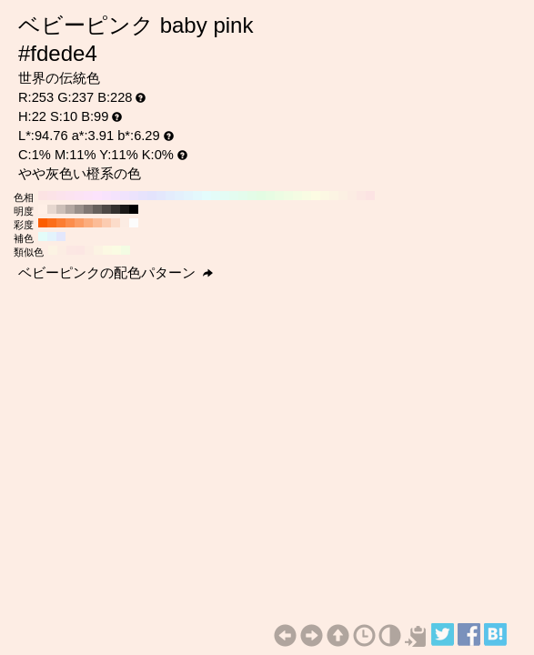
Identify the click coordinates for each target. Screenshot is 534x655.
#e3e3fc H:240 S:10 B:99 (151, 195)
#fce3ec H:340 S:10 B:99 (60, 195)
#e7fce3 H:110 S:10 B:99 (270, 195)
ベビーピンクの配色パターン (115, 273)
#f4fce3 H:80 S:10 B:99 (297, 195)
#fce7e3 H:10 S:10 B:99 (361, 195)
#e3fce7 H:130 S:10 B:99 (252, 195)
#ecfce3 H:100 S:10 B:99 (279, 195)
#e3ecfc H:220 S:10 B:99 (170, 195)
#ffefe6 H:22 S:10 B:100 (42, 209)
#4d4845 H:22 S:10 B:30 (106, 209)
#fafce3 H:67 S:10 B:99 (116, 250)
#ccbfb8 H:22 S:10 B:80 (60, 209)
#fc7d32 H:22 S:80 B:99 (60, 222)
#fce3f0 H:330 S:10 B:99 (70, 195)
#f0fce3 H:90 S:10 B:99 (288, 195)
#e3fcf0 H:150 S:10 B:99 (233, 195)
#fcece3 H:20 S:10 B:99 (352, 195)
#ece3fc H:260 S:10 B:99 (133, 195)
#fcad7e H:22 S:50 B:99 (88, 222)
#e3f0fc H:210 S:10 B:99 (179, 195)
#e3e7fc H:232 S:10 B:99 (60, 236)
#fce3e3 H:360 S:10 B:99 (42, 195)
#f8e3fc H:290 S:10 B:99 (106, 195)
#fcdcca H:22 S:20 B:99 (115, 222)
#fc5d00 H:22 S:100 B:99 (42, 222)
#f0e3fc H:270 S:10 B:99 (124, 195)
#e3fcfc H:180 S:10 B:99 (206, 195)
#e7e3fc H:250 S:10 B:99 (142, 195)
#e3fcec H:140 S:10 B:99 (242, 195)
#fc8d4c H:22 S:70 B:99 (70, 222)
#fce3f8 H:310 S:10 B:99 (88, 195)
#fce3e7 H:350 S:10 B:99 (51, 195)
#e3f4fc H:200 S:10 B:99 (188, 195)
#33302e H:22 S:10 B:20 (115, 209)
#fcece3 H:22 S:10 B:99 (124, 222)
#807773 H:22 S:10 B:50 (88, 209)
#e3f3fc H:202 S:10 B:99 (51, 236)
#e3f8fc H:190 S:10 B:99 (197, 195)
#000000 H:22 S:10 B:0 (133, 209)
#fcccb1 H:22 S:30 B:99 (106, 222)
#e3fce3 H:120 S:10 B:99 (261, 195)
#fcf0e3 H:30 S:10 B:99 (343, 195)
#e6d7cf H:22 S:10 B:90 (51, 209)
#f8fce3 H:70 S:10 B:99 (306, 195)
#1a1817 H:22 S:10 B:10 (124, 209)
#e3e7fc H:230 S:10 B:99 (161, 195)
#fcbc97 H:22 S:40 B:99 (97, 222)
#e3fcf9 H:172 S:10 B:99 (42, 236)
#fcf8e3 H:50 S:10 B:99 (324, 195)
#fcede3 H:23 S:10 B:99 (61, 250)
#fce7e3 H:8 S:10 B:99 (71, 250)
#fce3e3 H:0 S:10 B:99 (370, 195)
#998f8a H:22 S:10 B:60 (79, 209)
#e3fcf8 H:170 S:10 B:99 (215, 195)
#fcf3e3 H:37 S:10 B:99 (98, 250)
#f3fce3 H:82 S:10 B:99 (125, 250)
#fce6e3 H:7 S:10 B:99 (80, 250)
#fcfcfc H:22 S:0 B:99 (133, 222)
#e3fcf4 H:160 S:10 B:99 (224, 195)
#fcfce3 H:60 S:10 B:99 (315, 195)
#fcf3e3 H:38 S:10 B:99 (52, 250)
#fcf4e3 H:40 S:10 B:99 (333, 195)
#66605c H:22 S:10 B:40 (97, 209)
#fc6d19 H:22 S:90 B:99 (51, 222)
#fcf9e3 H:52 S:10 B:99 (107, 250)
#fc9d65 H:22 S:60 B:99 (79, 222)
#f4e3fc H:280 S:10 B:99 (115, 195)
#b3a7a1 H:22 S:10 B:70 (70, 209)
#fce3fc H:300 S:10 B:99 (97, 195)
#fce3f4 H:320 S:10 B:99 (79, 195)
